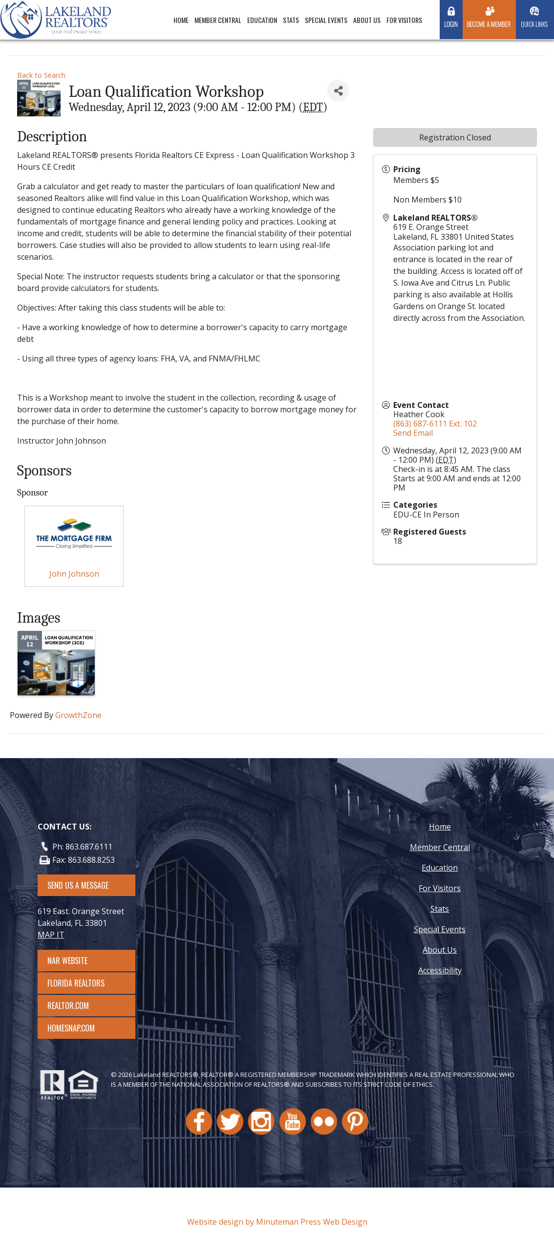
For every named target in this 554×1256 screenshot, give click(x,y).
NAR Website (76, 960)
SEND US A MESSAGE (77, 885)
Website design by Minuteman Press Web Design (277, 1221)
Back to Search (41, 75)
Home (181, 20)
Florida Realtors (76, 983)
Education (262, 20)
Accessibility (440, 970)
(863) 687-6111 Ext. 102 (435, 423)
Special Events (326, 20)
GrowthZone (78, 715)
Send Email (413, 432)
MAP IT (51, 934)
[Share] (338, 91)
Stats (291, 20)
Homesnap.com (76, 1028)
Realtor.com (77, 1005)
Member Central (217, 20)
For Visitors (404, 20)
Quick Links (534, 24)
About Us (367, 20)
